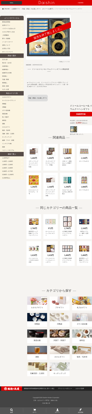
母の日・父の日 (6, 63)
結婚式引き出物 (6, 73)
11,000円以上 (6, 178)
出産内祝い (5, 66)
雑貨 (3, 147)
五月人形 (4, 59)
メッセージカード (7, 42)
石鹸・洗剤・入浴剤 (8, 133)
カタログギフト (6, 97)
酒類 (3, 123)
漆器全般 (4, 114)
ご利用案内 (5, 35)
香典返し (4, 83)
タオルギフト (6, 127)
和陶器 (4, 104)
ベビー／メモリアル (8, 150)
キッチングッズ (6, 137)
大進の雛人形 (46, 403)
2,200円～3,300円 (7, 168)
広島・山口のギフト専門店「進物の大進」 (46, 400)
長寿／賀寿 (5, 86)
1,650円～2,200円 (7, 164)
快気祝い (4, 76)
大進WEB (80, 3)
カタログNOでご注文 (8, 32)
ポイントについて (7, 52)
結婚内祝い (5, 69)
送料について (6, 45)
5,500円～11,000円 (8, 174)
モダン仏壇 (5, 89)
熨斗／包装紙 (6, 38)
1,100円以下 (5, 158)
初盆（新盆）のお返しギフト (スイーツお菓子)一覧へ (38, 99)
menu (11, 3)
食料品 (4, 120)
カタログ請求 (79, 388)
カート (35, 412)
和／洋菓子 (5, 117)
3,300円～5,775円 (7, 171)
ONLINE (7, 9)
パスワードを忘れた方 (8, 28)
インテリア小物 (6, 143)
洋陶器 (4, 107)
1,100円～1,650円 (7, 161)
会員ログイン (6, 25)
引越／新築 (5, 79)
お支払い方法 (6, 48)
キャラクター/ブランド (9, 100)
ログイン (57, 412)
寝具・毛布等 (6, 130)
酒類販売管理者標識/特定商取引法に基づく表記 (39, 388)
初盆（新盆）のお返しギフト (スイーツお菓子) (37, 9)
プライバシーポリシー (65, 388)
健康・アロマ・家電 (8, 140)
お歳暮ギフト (16, 9)
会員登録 (80, 412)
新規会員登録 (6, 22)
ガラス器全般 (6, 110)
